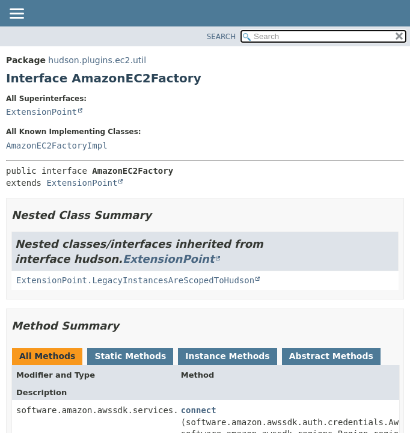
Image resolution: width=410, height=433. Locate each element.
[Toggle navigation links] (16, 14)
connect (198, 410)
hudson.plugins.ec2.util (97, 60)
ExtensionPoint (41, 112)
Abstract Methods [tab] (331, 356)
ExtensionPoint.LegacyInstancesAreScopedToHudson (135, 280)
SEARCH (221, 36)
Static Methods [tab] (130, 356)
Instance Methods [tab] (227, 356)
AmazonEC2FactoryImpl (57, 145)
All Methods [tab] (47, 356)
